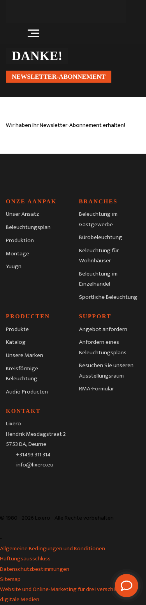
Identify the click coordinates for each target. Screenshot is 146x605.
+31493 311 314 (33, 454)
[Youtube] (59, 483)
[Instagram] (27, 483)
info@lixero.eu (34, 464)
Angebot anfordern (103, 329)
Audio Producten (27, 392)
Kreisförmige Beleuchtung (22, 373)
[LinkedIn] (43, 483)
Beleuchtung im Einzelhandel (98, 279)
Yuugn (13, 266)
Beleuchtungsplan (28, 227)
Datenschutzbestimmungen (34, 569)
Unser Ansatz (22, 214)
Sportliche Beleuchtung (108, 297)
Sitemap (10, 579)
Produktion (20, 240)
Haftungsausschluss (25, 558)
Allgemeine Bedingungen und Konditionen (52, 548)
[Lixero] (66, 11)
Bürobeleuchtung (100, 237)
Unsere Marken (24, 355)
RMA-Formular (96, 389)
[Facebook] (12, 483)
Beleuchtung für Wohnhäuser (99, 255)
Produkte (17, 329)
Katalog (16, 342)
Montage (17, 253)
